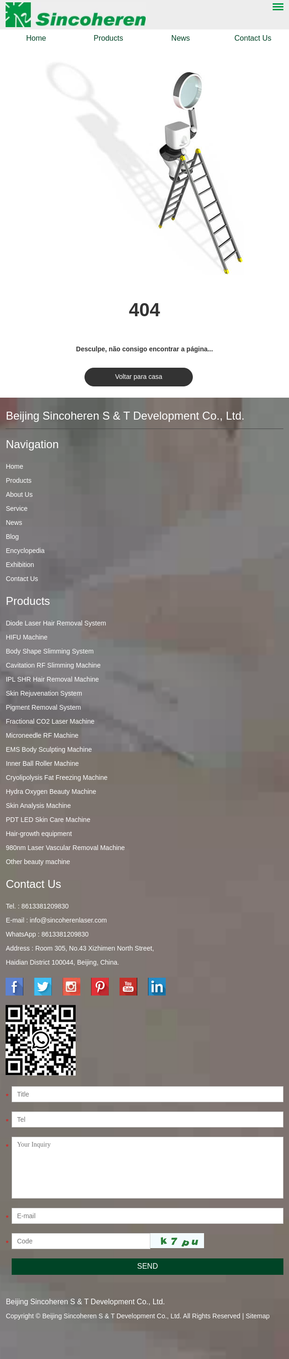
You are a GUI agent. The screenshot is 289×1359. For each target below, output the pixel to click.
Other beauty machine (38, 861)
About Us (19, 494)
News (180, 38)
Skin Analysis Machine (38, 805)
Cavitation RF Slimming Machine (53, 665)
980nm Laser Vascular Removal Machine (65, 847)
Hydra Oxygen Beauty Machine (51, 791)
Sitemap (257, 1316)
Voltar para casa (138, 376)
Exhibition (20, 564)
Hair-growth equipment (39, 833)
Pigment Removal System (43, 707)
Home (36, 38)
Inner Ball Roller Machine (42, 763)
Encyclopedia (25, 550)
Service (17, 508)
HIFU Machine (26, 637)
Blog (12, 536)
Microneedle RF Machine (42, 735)
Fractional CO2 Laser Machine (50, 721)
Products (108, 38)
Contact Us (252, 38)
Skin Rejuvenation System (44, 693)
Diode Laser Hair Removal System (56, 623)
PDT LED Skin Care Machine (48, 819)
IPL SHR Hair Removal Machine (52, 679)
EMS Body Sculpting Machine (49, 749)
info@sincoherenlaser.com (68, 920)
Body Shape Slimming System (49, 651)
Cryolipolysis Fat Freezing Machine (56, 777)
